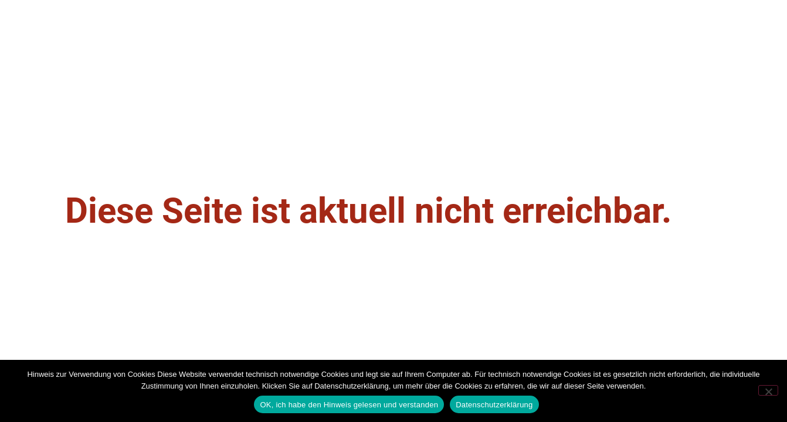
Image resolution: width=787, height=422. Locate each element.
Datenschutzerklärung (494, 404)
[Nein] (768, 390)
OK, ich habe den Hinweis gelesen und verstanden (349, 404)
